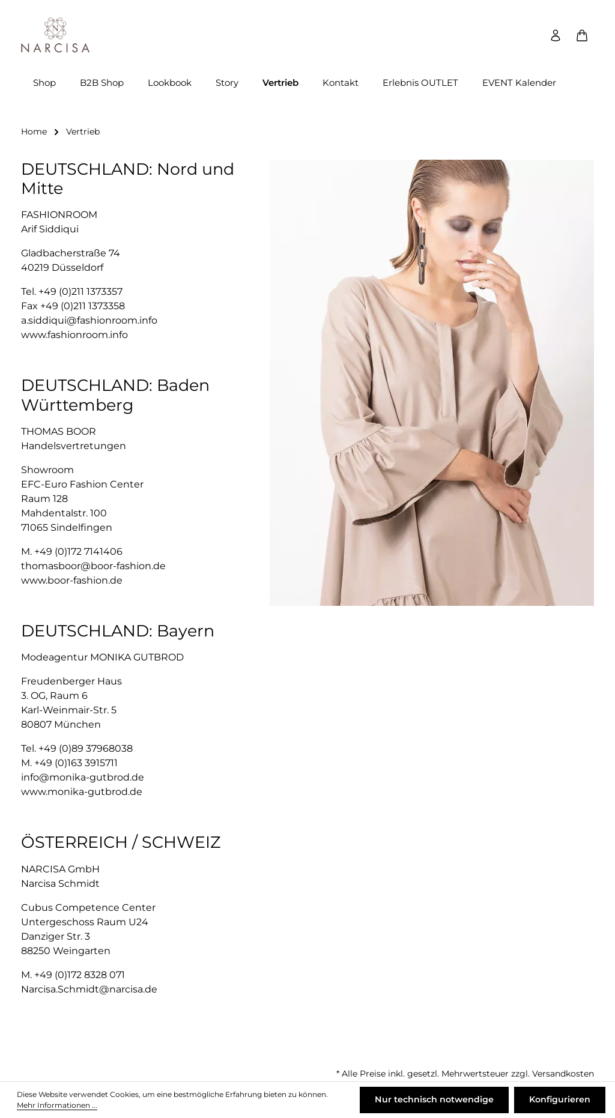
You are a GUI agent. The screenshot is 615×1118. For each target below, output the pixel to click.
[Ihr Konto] (556, 36)
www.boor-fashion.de (72, 581)
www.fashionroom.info (74, 336)
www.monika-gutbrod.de (81, 793)
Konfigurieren (559, 1100)
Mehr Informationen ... (57, 1105)
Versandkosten (563, 1073)
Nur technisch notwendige (435, 1100)
